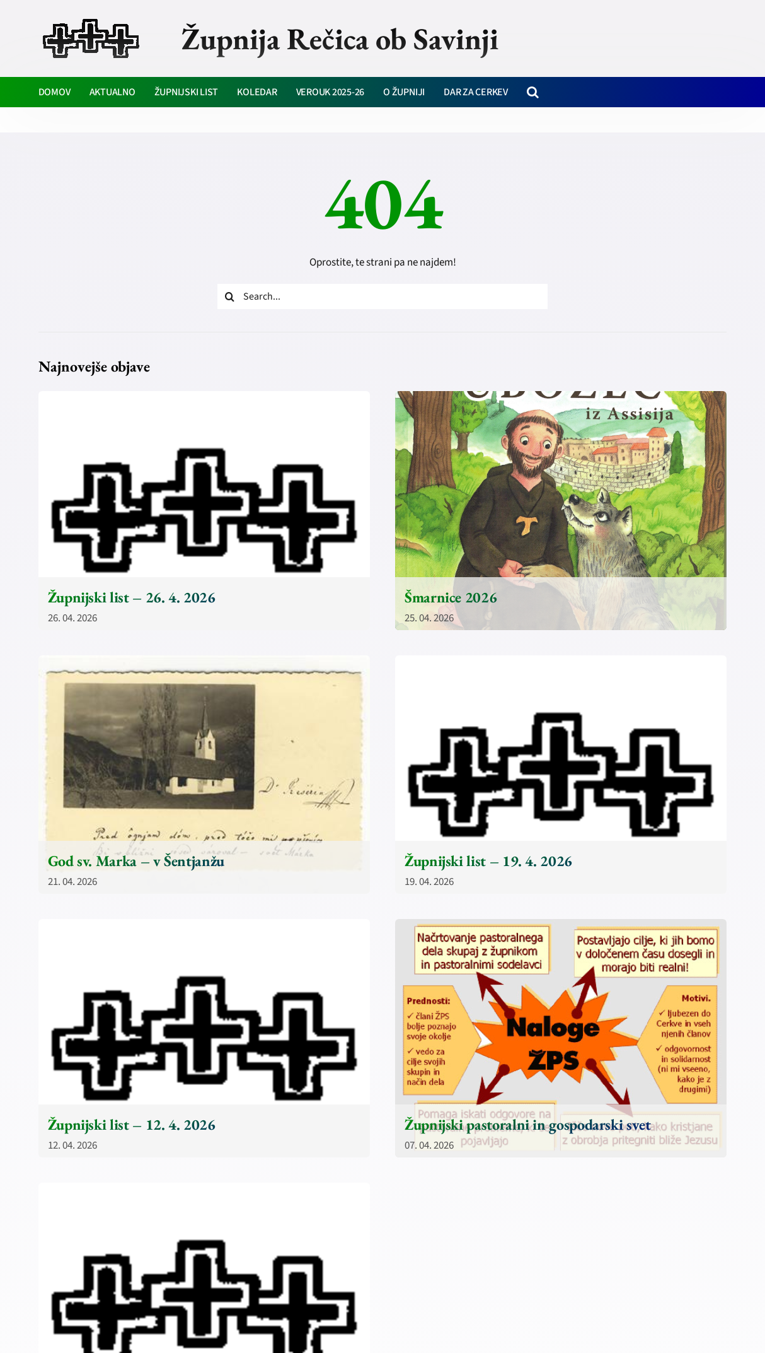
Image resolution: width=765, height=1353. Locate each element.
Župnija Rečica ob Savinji (339, 38)
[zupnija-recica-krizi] (91, 20)
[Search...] (382, 296)
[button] (533, 92)
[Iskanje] (230, 296)
